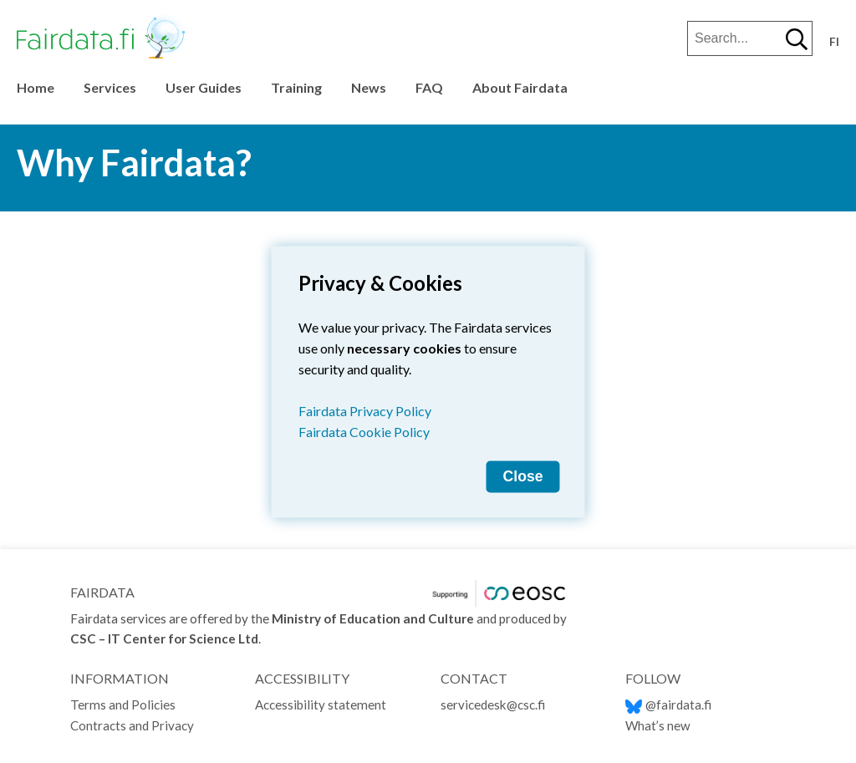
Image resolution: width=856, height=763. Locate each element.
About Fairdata (520, 87)
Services (110, 87)
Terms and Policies (123, 704)
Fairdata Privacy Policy (364, 410)
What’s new (657, 725)
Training (296, 87)
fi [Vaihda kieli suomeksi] (834, 41)
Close (523, 475)
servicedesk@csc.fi (493, 704)
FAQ (429, 87)
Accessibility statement (320, 704)
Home (35, 87)
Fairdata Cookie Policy (364, 431)
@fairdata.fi (668, 704)
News (368, 87)
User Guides (204, 87)
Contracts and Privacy (132, 725)
